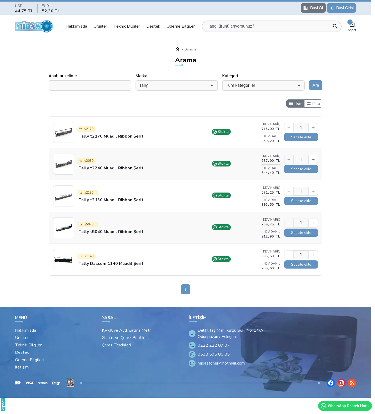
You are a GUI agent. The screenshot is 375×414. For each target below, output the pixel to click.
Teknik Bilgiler (126, 26)
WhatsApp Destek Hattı (344, 406)
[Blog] (352, 383)
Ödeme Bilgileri (181, 26)
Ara (315, 85)
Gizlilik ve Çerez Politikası (125, 338)
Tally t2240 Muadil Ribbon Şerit (110, 168)
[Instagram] (341, 383)
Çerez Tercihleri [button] (116, 345)
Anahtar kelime (63, 75)
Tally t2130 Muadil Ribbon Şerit (110, 200)
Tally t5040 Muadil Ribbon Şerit (110, 232)
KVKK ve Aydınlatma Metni (127, 330)
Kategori (230, 75)
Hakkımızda (76, 26)
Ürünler (100, 26)
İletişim (22, 367)
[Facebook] (331, 383)
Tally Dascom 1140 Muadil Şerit (110, 263)
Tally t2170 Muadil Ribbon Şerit (110, 136)
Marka (141, 75)
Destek (153, 26)
